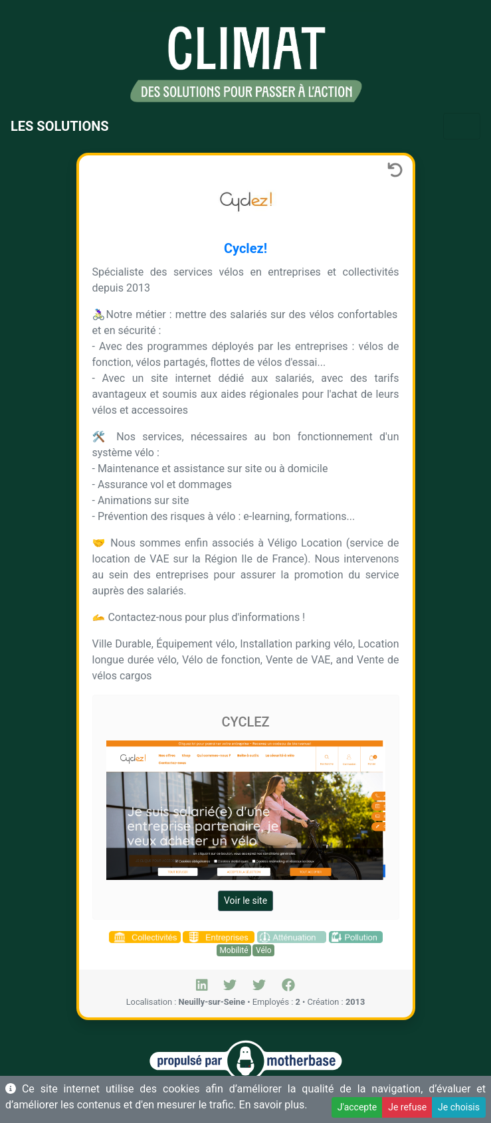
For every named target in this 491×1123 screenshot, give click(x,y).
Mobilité (233, 950)
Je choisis (459, 1107)
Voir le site (245, 900)
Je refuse (407, 1107)
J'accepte (357, 1107)
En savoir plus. (273, 1104)
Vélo (264, 950)
